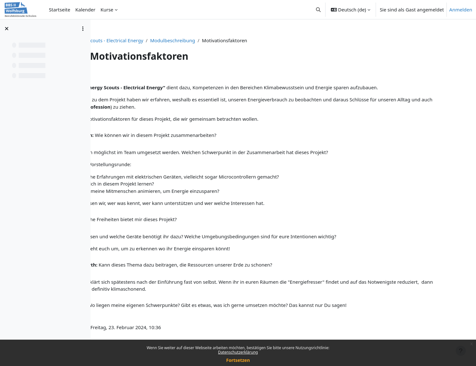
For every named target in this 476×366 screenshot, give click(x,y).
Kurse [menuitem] (106, 9)
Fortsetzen (238, 360)
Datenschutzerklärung (238, 352)
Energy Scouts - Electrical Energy (173, 40)
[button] (318, 9)
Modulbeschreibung (239, 40)
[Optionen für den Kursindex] (83, 29)
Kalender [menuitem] (85, 9)
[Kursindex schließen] (7, 29)
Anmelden (460, 9)
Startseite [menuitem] (59, 9)
